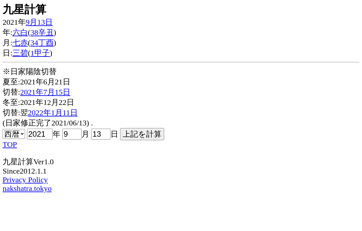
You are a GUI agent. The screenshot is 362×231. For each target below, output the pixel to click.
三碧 (20, 53)
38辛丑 (42, 32)
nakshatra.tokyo (27, 188)
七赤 (20, 42)
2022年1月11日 (53, 112)
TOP (10, 144)
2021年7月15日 (45, 92)
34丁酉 (42, 42)
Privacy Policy (25, 179)
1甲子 (40, 53)
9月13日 (39, 22)
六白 (20, 32)
